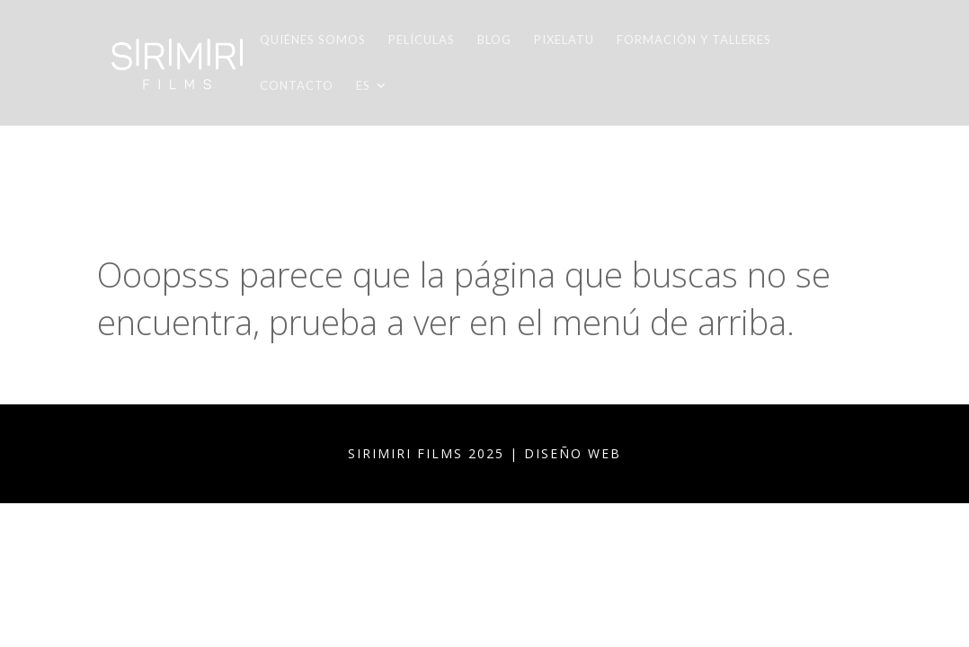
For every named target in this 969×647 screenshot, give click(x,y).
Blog (494, 40)
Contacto (296, 86)
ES (363, 86)
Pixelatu (564, 40)
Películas (421, 40)
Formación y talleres (694, 40)
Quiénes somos (313, 40)
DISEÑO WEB (572, 453)
